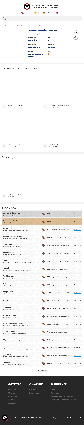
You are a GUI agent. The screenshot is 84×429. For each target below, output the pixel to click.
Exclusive (12, 407)
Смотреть (77, 217)
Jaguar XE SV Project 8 (15, 106)
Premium (12, 403)
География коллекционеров (63, 403)
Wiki (53, 393)
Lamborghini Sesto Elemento (59, 106)
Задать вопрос (58, 421)
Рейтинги (55, 396)
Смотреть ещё (42, 373)
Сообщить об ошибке (74, 421)
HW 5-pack (34, 47)
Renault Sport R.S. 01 (15, 147)
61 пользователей (44, 34)
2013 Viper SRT (54, 147)
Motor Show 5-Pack (35, 55)
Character (12, 400)
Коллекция (34, 396)
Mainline (12, 393)
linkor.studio (28, 422)
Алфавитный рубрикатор (62, 400)
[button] (3, 31)
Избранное (34, 393)
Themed (11, 396)
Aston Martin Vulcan (15, 198)
